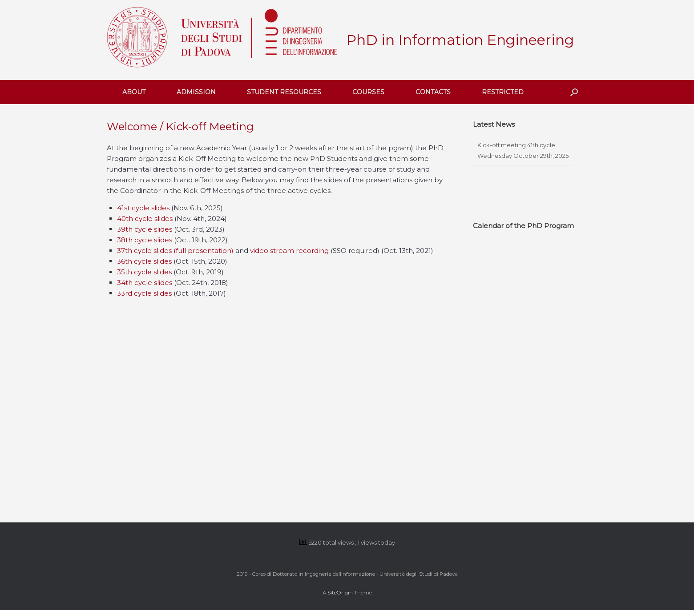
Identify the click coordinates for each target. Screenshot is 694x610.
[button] (574, 92)
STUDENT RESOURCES (284, 92)
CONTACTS (433, 92)
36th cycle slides (144, 261)
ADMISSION (196, 92)
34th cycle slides (144, 282)
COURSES (368, 92)
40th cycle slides (145, 218)
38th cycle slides (145, 240)
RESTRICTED (503, 92)
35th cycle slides (144, 272)
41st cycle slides (143, 208)
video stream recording (289, 250)
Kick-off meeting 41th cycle (516, 144)
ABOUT (133, 92)
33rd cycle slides (144, 293)
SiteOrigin (340, 593)
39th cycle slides (145, 229)
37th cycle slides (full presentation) (175, 250)
